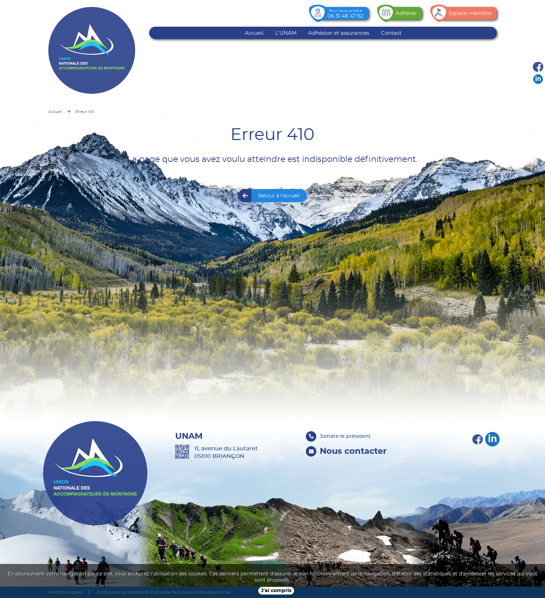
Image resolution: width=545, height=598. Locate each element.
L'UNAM (285, 33)
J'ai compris (276, 590)
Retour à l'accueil (279, 196)
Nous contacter (353, 451)
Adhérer (406, 13)
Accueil (254, 33)
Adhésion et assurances (338, 33)
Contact (391, 33)
